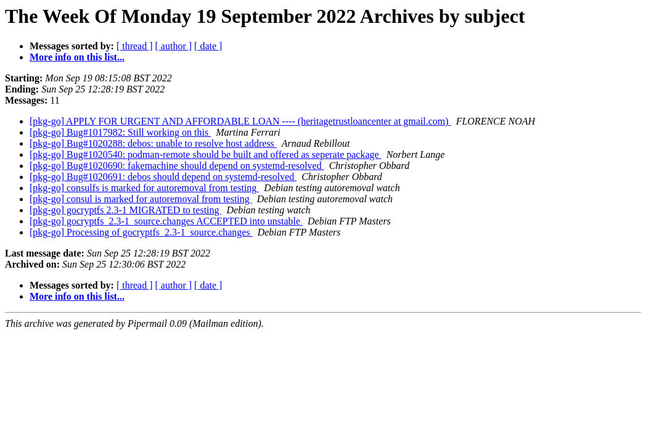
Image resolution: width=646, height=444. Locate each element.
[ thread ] (135, 46)
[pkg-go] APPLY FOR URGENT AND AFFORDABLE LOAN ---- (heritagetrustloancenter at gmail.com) (240, 121)
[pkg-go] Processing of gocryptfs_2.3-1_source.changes (141, 232)
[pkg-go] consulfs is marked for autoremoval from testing (144, 188)
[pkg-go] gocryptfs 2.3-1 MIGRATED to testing (126, 210)
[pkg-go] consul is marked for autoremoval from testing (141, 199)
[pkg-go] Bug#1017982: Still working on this (120, 132)
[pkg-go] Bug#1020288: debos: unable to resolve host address (153, 143)
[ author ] (173, 46)
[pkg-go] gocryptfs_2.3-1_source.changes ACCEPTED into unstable (166, 221)
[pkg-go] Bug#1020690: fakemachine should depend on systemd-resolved (177, 165)
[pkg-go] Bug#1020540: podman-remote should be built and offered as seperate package (206, 154)
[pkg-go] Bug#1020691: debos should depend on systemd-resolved (163, 176)
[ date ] (208, 46)
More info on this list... (77, 57)
